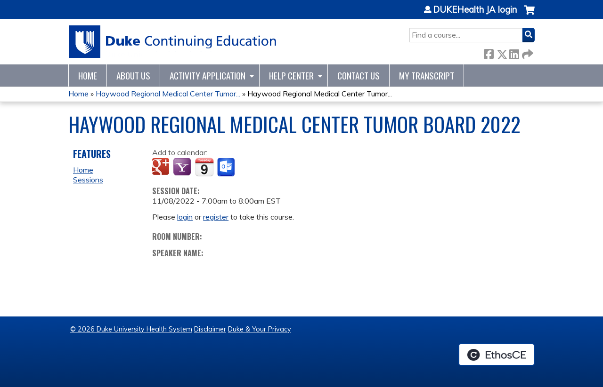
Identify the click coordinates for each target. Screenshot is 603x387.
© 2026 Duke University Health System (131, 329)
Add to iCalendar (204, 167)
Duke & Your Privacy (259, 329)
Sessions (88, 179)
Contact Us (358, 75)
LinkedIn (514, 52)
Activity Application (207, 75)
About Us (133, 75)
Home (87, 75)
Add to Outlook (226, 167)
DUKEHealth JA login (475, 10)
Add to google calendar (161, 167)
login (185, 216)
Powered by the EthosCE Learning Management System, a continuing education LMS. (496, 354)
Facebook (488, 52)
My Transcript (426, 75)
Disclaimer (210, 329)
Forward (526, 52)
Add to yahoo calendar (183, 167)
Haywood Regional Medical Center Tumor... (168, 93)
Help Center (291, 75)
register (215, 216)
